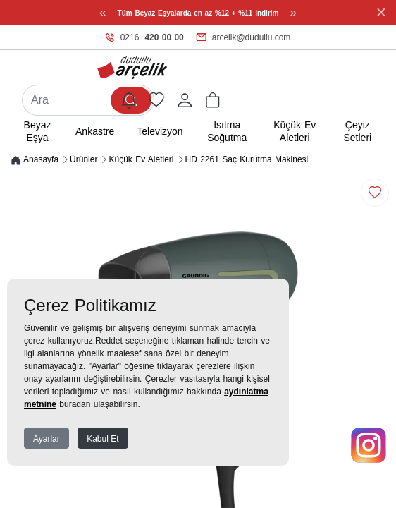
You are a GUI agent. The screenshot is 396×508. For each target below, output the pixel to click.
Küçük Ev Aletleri (294, 131)
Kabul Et (102, 439)
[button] (213, 100)
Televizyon (159, 131)
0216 (145, 37)
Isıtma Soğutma (227, 131)
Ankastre (94, 131)
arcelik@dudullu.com (243, 37)
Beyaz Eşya (37, 131)
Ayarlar (46, 439)
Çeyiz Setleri (357, 131)
